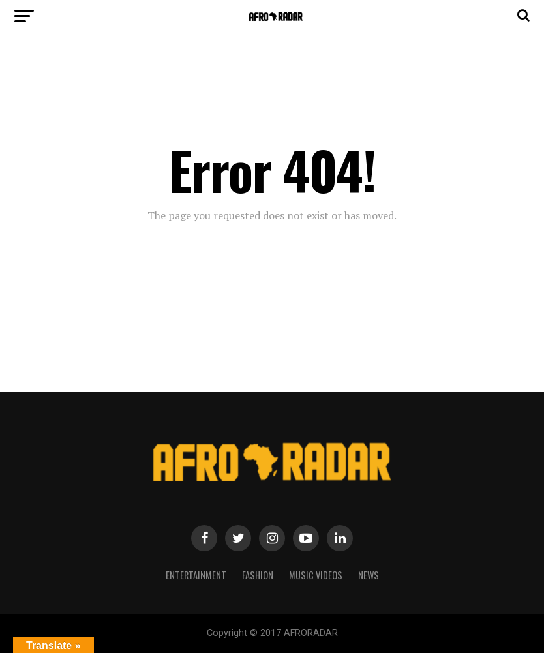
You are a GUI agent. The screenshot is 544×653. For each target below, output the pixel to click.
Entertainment (196, 575)
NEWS (368, 575)
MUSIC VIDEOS (315, 575)
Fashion (257, 575)
